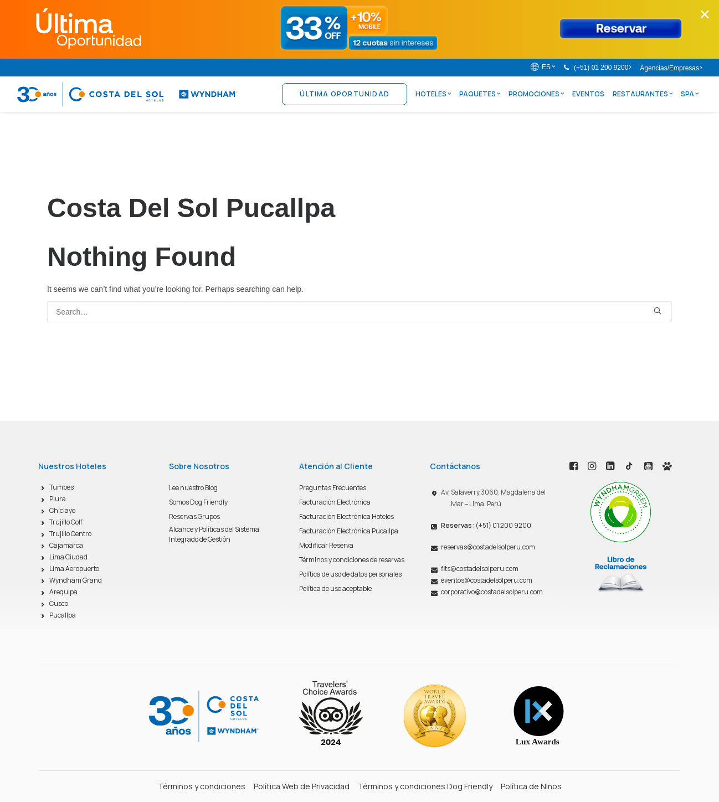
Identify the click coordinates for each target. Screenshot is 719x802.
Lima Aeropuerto (74, 568)
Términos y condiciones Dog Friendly (425, 786)
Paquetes (479, 94)
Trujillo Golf (66, 522)
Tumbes (61, 487)
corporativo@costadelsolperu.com (492, 592)
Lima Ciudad (68, 557)
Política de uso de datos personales (350, 574)
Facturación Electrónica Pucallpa (348, 531)
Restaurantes (642, 94)
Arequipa (63, 592)
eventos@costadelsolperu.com (486, 580)
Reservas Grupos (194, 516)
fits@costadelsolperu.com (479, 568)
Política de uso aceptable (335, 588)
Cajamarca (66, 545)
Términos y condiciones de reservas (351, 559)
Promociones (536, 94)
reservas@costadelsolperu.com (488, 547)
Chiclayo (62, 510)
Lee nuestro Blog (193, 487)
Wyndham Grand (75, 580)
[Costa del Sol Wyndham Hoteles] (127, 94)
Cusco (58, 603)
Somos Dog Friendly (198, 502)
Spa (690, 94)
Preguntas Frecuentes (332, 487)
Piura (57, 498)
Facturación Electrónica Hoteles (346, 516)
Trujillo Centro (70, 533)
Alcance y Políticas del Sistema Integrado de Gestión (214, 534)
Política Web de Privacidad (302, 786)
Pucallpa (62, 615)
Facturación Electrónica (335, 502)
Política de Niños (531, 786)
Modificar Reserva (326, 545)
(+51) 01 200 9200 (602, 67)
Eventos (588, 94)
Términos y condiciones (201, 786)
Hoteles (433, 94)
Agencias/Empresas (671, 68)
